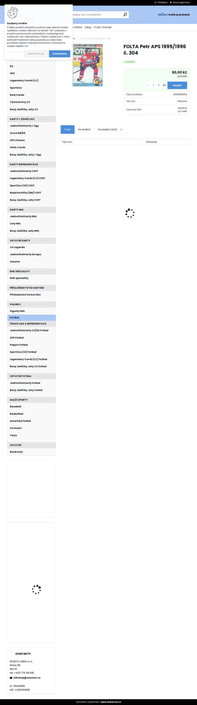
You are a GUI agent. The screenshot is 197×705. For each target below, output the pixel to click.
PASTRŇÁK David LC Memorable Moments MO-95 (81, 226)
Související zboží (111, 129)
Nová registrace (181, 2)
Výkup (88, 27)
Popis (67, 129)
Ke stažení (84, 129)
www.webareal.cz (111, 701)
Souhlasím (60, 53)
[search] (125, 14)
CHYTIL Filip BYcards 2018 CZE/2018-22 (40, 572)
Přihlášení (163, 2)
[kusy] (152, 85)
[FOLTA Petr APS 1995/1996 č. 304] (87, 65)
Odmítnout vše (36, 53)
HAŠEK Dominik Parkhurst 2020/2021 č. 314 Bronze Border (40, 613)
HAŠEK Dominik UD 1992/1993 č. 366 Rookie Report (124, 225)
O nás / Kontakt (103, 27)
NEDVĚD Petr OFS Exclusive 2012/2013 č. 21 (165, 226)
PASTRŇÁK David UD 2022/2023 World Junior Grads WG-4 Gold (40, 539)
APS (73, 38)
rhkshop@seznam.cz (26, 677)
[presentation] (62, 208)
